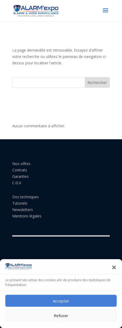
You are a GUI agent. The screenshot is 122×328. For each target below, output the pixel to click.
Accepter (61, 301)
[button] (114, 267)
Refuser (61, 315)
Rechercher (97, 82)
